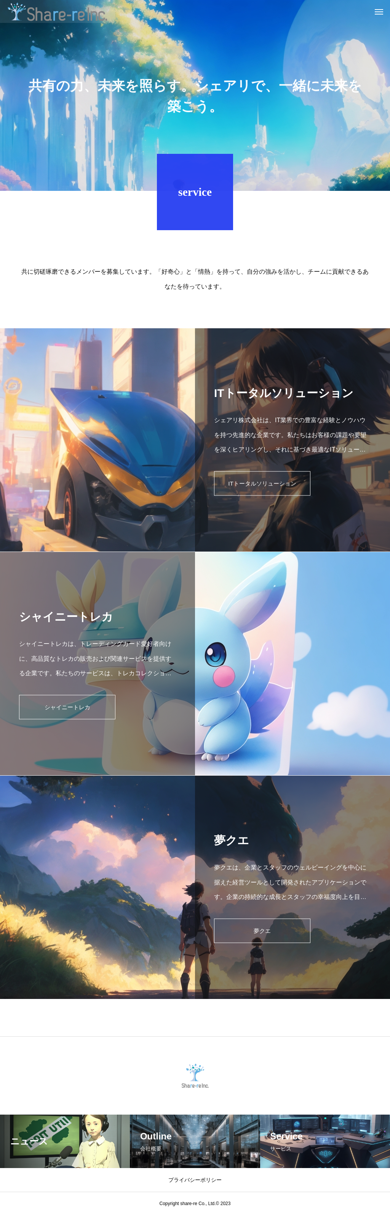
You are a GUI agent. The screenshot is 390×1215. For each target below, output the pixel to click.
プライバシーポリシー (195, 1180)
